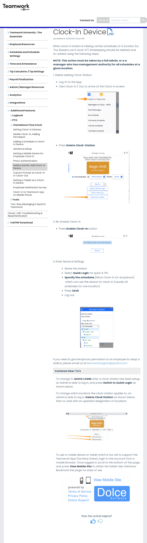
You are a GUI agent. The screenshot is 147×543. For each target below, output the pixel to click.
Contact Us (87, 20)
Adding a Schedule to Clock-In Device (29, 143)
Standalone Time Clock (27, 125)
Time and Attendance (23, 63)
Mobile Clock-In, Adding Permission (26, 135)
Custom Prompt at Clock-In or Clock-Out (29, 174)
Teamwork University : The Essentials (26, 34)
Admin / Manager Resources (27, 87)
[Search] (143, 20)
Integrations (17, 102)
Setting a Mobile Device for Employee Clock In (28, 155)
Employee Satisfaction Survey (30, 187)
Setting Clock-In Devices (27, 129)
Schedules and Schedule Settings (24, 54)
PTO (14, 120)
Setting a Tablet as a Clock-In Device (29, 182)
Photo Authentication (25, 161)
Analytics (15, 95)
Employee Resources (22, 44)
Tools (15, 199)
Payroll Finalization (21, 79)
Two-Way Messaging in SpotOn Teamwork (28, 206)
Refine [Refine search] (103, 20)
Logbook (17, 115)
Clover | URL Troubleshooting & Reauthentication (25, 215)
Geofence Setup (22, 149)
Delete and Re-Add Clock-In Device (29, 167)
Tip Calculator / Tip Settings (27, 71)
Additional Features (22, 110)
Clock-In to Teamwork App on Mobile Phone (28, 193)
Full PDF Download (21, 222)
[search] (125, 20)
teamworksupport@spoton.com (107, 363)
